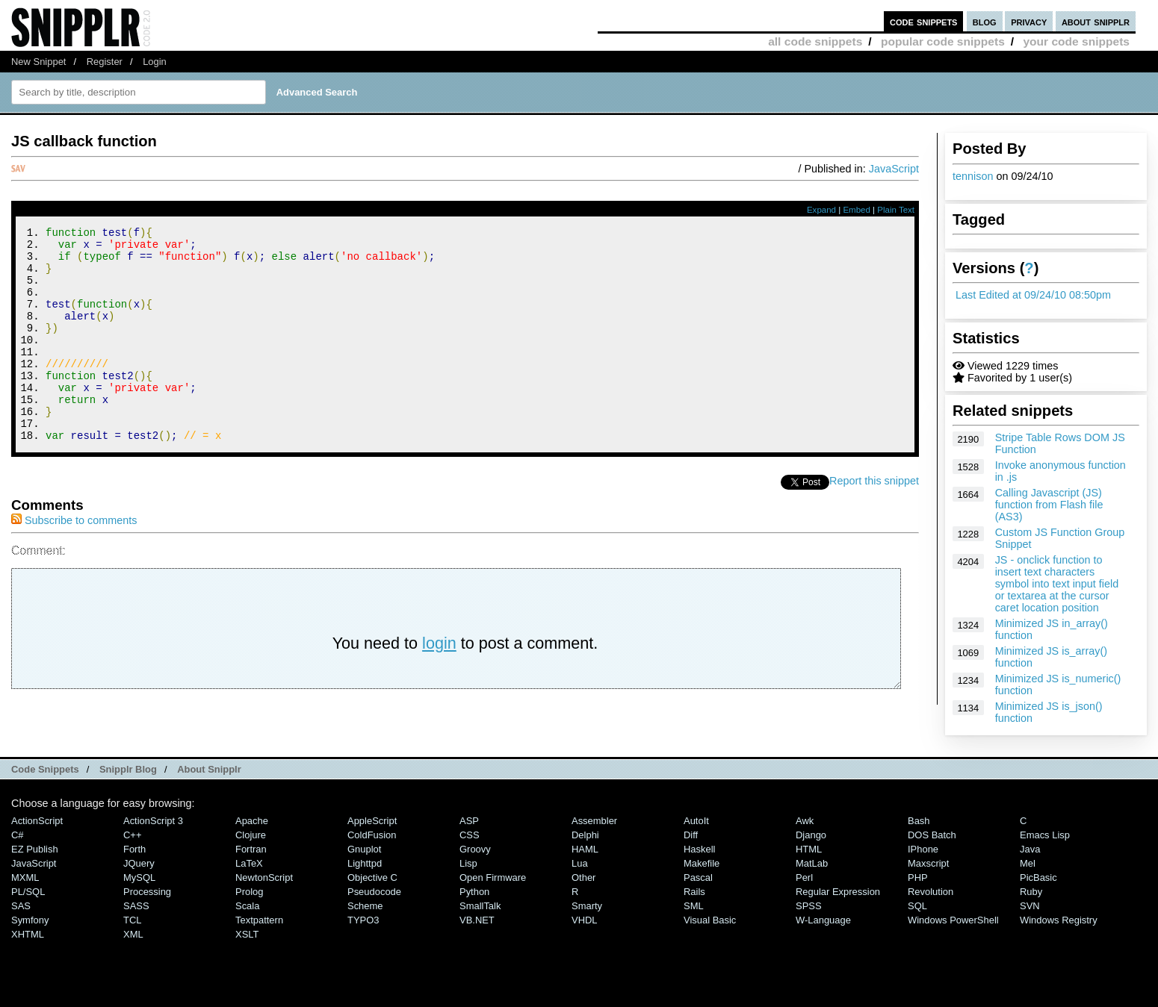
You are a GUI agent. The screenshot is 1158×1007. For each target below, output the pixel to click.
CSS (469, 851)
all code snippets (815, 41)
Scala (247, 922)
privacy (1029, 21)
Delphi (585, 851)
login (439, 683)
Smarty (587, 922)
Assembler (594, 837)
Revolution (930, 908)
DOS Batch (932, 851)
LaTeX (249, 879)
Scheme (365, 922)
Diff (691, 851)
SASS (136, 922)
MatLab (812, 879)
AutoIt (696, 837)
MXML (25, 894)
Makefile (701, 879)
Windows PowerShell (953, 936)
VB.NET (477, 936)
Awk (805, 837)
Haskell (699, 865)
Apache (251, 837)
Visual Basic (710, 936)
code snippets (924, 21)
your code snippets (1076, 41)
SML (694, 922)
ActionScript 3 (153, 837)
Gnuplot (364, 865)
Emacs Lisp (1045, 851)
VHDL (585, 936)
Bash (919, 837)
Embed (856, 209)
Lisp (468, 879)
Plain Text (895, 209)
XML (133, 950)
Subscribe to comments (74, 561)
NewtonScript (264, 894)
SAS (21, 922)
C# (17, 851)
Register (105, 61)
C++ (132, 851)
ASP (469, 837)
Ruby (1031, 908)
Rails (694, 908)
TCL (132, 936)
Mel (1027, 879)
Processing (147, 908)
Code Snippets (45, 785)
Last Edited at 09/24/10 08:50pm (1033, 295)
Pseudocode (374, 908)
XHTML (27, 950)
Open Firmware (492, 894)
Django (811, 851)
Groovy (475, 865)
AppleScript (372, 837)
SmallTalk (480, 922)
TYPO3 (363, 936)
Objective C (372, 894)
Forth (134, 865)
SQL (917, 922)
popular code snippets (943, 41)
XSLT (246, 950)
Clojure (250, 851)
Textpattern (259, 936)
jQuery (139, 879)
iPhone (923, 865)
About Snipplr (209, 785)
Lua (580, 879)
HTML (809, 865)
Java (1030, 865)
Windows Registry (1058, 936)
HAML (585, 865)
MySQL (139, 894)
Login (155, 61)
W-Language (823, 936)
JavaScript (894, 169)
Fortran (251, 865)
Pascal (698, 894)
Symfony (30, 936)
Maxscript (928, 879)
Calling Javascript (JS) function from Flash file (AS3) (1049, 505)
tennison (973, 176)
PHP (918, 894)
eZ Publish (34, 865)
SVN (1030, 922)
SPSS (809, 922)
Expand (821, 209)
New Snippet (38, 61)
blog (985, 21)
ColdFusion (372, 851)
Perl (804, 894)
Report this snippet (874, 521)
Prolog (249, 908)
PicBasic (1038, 894)
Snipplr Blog (128, 785)
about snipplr (1096, 21)
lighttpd (364, 879)
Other (583, 894)
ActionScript (37, 837)
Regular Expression (838, 908)
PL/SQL (28, 908)
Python (474, 908)
